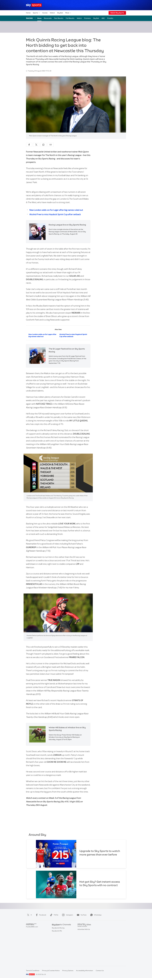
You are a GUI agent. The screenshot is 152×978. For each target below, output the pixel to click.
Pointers (87, 18)
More (68, 13)
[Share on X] (36, 145)
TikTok (53, 915)
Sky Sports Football (58, 934)
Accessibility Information (84, 970)
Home (28, 13)
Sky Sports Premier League (61, 931)
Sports (36, 13)
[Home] (34, 5)
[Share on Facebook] (29, 145)
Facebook (40, 915)
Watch (52, 13)
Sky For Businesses (84, 940)
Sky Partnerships (83, 943)
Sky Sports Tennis (58, 946)
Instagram (67, 915)
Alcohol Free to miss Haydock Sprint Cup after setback (55, 214)
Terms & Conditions (32, 970)
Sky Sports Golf (57, 940)
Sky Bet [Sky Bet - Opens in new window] (96, 18)
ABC (103, 18)
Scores (45, 13)
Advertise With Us (84, 952)
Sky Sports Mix (57, 961)
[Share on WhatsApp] (43, 145)
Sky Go (80, 934)
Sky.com (81, 927)
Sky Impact (81, 946)
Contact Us (100, 970)
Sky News (81, 931)
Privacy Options (67, 970)
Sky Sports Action (58, 949)
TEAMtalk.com (31, 934)
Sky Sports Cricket (58, 937)
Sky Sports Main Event (59, 927)
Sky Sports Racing (58, 958)
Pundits (110, 18)
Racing (29, 18)
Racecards (48, 18)
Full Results (70, 18)
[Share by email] (51, 145)
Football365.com (32, 937)
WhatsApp (95, 915)
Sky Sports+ (56, 955)
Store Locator (82, 949)
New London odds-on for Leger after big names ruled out (56, 210)
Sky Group (81, 937)
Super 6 (28, 931)
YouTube (81, 915)
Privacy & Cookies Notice (51, 970)
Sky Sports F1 (56, 943)
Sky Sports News (57, 952)
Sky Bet (60, 13)
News (39, 18)
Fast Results (58, 18)
